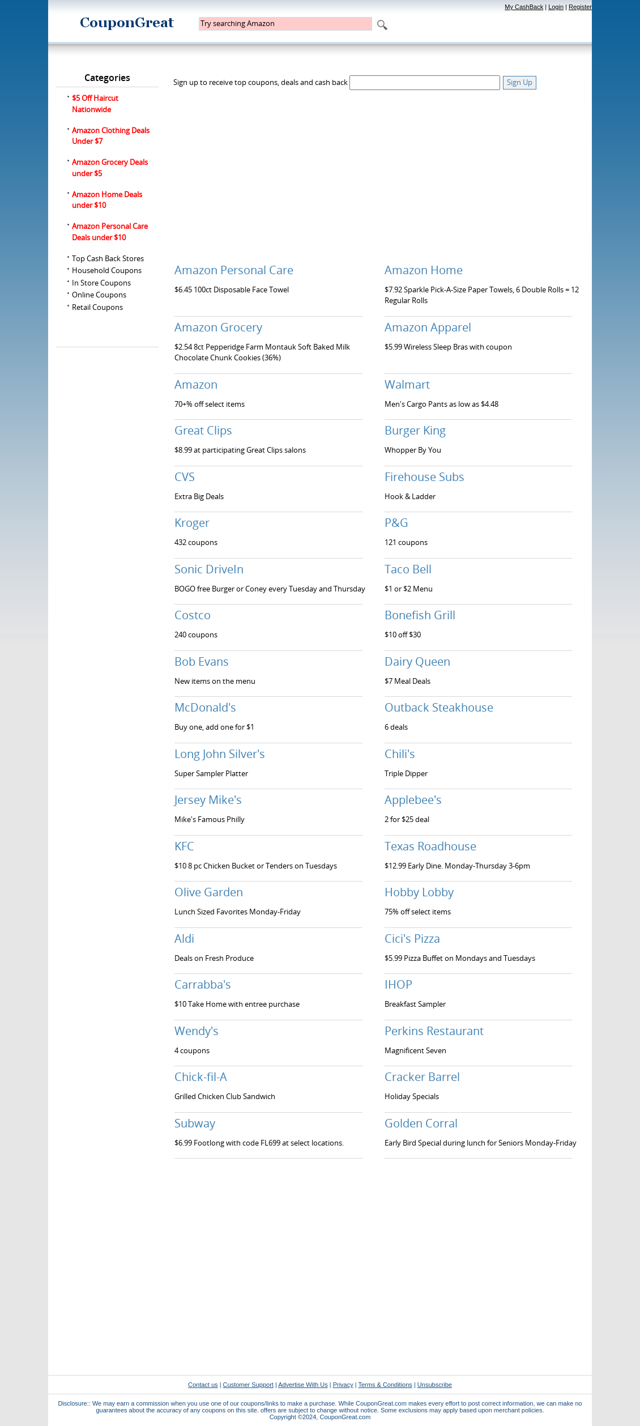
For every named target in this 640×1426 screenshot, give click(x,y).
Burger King (415, 430)
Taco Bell (408, 569)
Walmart (407, 384)
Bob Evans (201, 661)
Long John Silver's (219, 753)
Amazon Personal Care (233, 270)
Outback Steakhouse (439, 707)
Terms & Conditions (385, 1384)
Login (556, 6)
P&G (396, 522)
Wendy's (196, 1030)
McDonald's (205, 707)
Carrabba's (202, 984)
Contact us (203, 1384)
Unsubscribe (434, 1384)
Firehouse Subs (424, 476)
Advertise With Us (302, 1384)
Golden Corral (421, 1123)
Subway (194, 1123)
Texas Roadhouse (430, 846)
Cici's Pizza (412, 938)
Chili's (400, 753)
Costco (192, 615)
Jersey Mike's (208, 799)
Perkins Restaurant (434, 1030)
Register (580, 6)
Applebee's (413, 799)
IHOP (398, 984)
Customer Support (248, 1384)
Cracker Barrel (422, 1076)
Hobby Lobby (419, 892)
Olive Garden (208, 892)
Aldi (184, 938)
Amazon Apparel (428, 327)
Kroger (192, 522)
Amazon (195, 384)
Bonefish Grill (420, 615)
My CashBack (524, 6)
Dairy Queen (417, 661)
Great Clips (203, 430)
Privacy (343, 1384)
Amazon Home (424, 270)
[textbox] (285, 24)
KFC (184, 846)
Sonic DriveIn (209, 569)
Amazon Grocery (218, 327)
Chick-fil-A (200, 1076)
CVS (184, 476)
